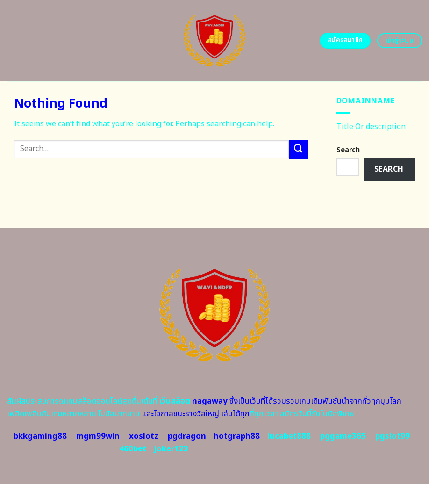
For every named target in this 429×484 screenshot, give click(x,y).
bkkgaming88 (40, 436)
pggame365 (343, 436)
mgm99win (98, 436)
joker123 (171, 449)
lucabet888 (289, 436)
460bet (132, 449)
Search (348, 150)
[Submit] (298, 149)
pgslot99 (392, 436)
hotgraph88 (237, 436)
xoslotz (143, 436)
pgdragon (187, 436)
